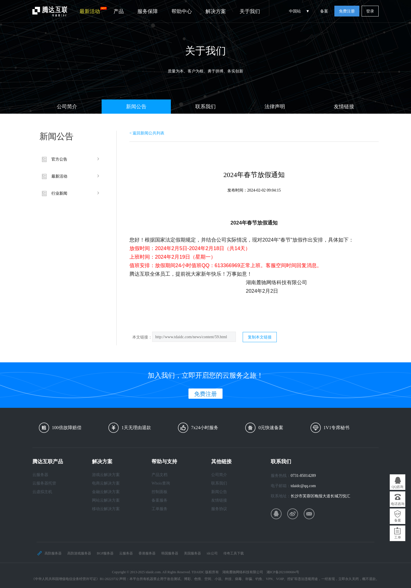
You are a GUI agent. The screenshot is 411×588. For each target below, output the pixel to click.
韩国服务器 (169, 553)
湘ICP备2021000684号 (283, 572)
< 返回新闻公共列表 (146, 133)
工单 (397, 537)
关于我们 (250, 11)
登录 (370, 11)
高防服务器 (53, 553)
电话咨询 (397, 504)
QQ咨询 (397, 487)
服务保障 (147, 11)
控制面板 (159, 492)
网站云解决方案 (106, 500)
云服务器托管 (44, 483)
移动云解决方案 (106, 509)
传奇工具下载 (233, 553)
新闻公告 (136, 106)
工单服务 (159, 509)
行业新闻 (59, 193)
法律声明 (275, 106)
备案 (324, 11)
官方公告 (59, 159)
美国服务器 (192, 553)
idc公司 (212, 553)
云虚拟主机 (42, 492)
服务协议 (219, 509)
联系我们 (205, 106)
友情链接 (344, 106)
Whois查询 (161, 483)
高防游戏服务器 (79, 553)
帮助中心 (181, 11)
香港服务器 (147, 553)
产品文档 (159, 475)
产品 (119, 11)
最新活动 (93, 10)
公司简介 (67, 106)
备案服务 (159, 500)
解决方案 (216, 11)
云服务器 (40, 475)
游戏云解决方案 (106, 475)
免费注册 (347, 11)
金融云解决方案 (106, 492)
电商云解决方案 (106, 483)
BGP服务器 (105, 553)
